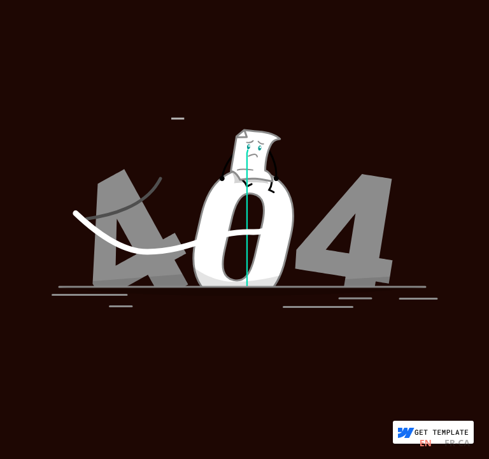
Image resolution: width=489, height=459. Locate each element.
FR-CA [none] (457, 443)
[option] (457, 444)
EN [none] (426, 443)
